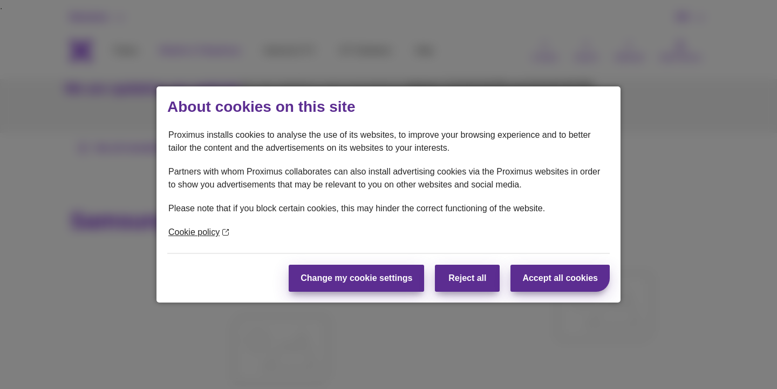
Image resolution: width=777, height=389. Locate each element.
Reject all (467, 278)
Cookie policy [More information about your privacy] (198, 232)
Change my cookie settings (356, 278)
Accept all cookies (560, 278)
